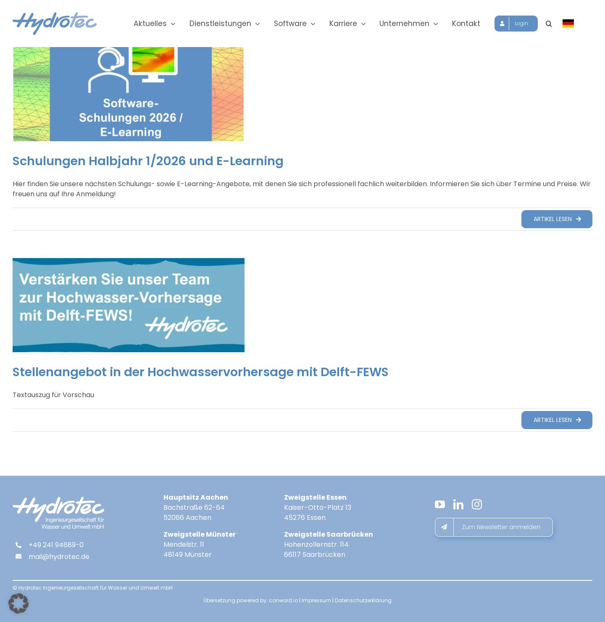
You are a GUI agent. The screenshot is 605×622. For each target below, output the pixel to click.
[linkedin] (458, 504)
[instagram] (477, 504)
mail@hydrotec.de (59, 556)
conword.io (283, 600)
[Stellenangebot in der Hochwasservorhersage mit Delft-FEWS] (129, 305)
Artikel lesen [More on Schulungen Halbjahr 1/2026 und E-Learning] (553, 219)
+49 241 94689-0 (56, 545)
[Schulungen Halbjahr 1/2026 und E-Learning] (129, 94)
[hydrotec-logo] (55, 15)
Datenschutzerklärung (363, 600)
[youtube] (440, 504)
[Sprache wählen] (577, 23)
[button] (557, 23)
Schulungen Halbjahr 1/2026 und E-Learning (148, 161)
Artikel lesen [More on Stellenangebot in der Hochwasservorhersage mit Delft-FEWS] (553, 420)
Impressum (316, 600)
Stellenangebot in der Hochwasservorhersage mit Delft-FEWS (201, 372)
